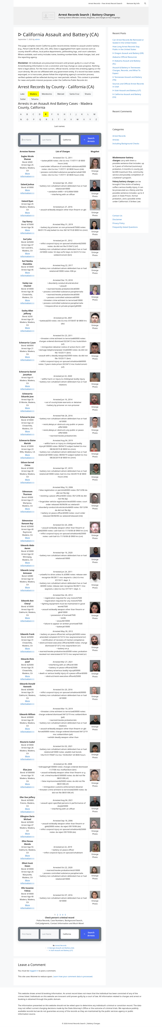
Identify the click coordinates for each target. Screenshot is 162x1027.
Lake (22, 94)
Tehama (34, 99)
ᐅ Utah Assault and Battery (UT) (61, 950)
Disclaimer (117, 219)
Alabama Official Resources (124, 57)
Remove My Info (133, 3)
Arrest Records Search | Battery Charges (86, 15)
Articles (115, 139)
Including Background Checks (125, 143)
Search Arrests (89, 140)
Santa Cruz (74, 94)
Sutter (23, 99)
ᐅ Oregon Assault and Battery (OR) (128, 53)
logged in (34, 971)
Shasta (88, 94)
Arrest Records (60, 945)
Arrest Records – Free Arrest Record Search (105, 3)
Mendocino (47, 94)
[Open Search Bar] (145, 3)
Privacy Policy (118, 223)
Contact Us (117, 215)
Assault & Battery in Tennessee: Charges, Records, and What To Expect (126, 70)
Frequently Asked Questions (125, 227)
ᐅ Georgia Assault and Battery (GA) (61, 948)
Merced (60, 94)
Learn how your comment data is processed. (73, 976)
